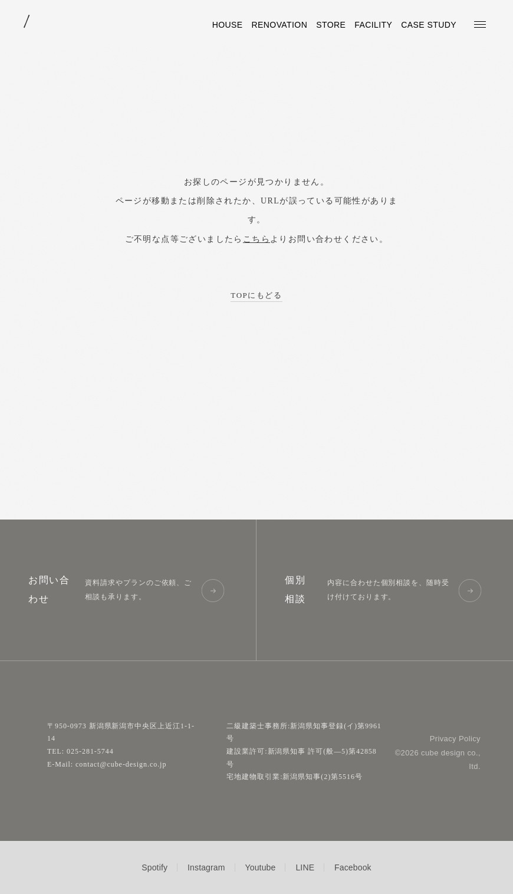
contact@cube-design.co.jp (120, 764)
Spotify (154, 867)
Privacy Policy (455, 738)
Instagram (206, 867)
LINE (304, 867)
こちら (256, 239)
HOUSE (227, 24)
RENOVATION (280, 24)
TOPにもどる (256, 295)
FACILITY (373, 24)
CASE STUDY (428, 24)
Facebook (352, 867)
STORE (331, 24)
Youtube (260, 867)
